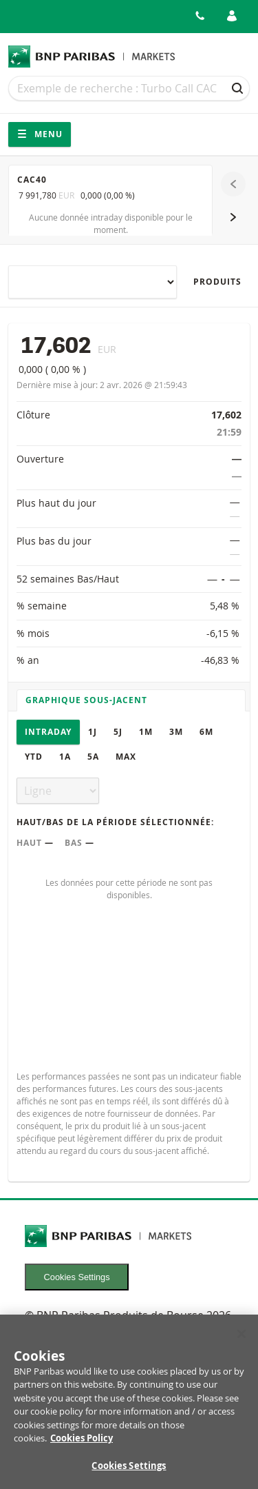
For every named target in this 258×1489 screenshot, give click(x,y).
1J (92, 732)
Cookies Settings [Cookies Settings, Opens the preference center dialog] (129, 1472)
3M (176, 732)
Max (126, 756)
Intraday (48, 732)
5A (93, 756)
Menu (40, 134)
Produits (217, 281)
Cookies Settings (77, 1277)
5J (118, 732)
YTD (34, 756)
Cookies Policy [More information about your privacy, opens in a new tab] (81, 1445)
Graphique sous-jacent (86, 700)
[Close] (241, 1341)
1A (65, 756)
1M (146, 732)
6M (206, 732)
